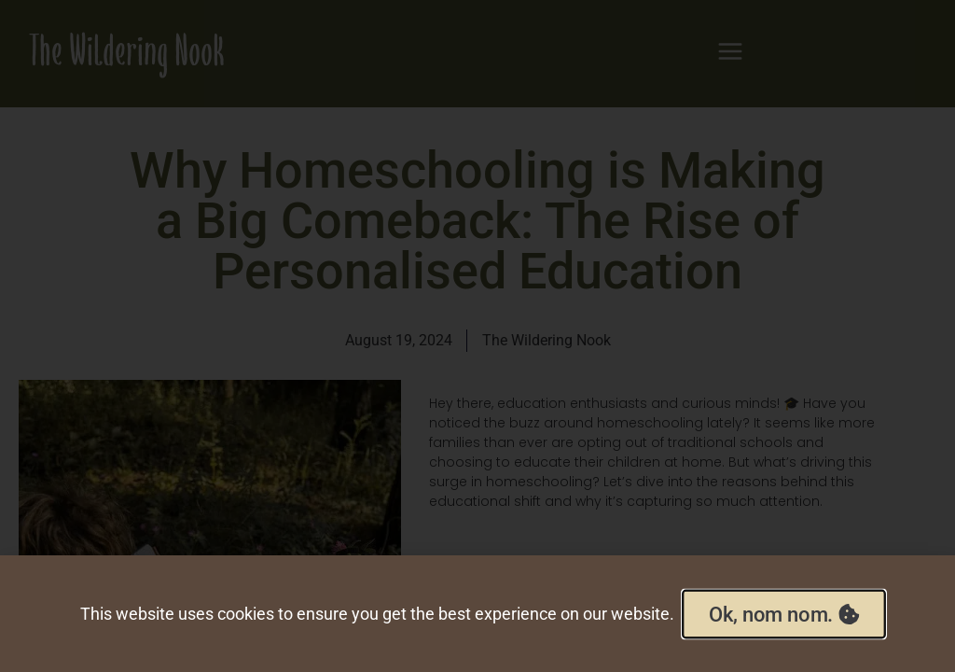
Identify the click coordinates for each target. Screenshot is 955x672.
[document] (477, 336)
